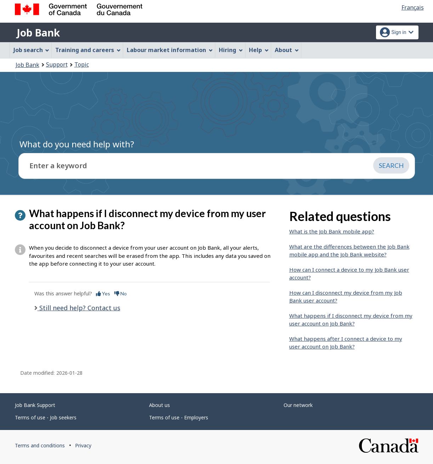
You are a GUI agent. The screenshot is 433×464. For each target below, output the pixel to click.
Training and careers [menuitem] (88, 50)
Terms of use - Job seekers (45, 417)
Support (57, 64)
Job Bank (38, 32)
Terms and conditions (40, 445)
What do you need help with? (76, 144)
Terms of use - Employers (178, 417)
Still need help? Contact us (79, 308)
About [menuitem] (287, 50)
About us (159, 405)
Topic (81, 64)
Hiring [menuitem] (231, 50)
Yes (103, 293)
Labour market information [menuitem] (170, 50)
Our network (298, 405)
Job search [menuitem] (31, 50)
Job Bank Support (35, 405)
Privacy (83, 445)
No (120, 293)
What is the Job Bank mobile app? (331, 231)
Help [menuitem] (259, 50)
